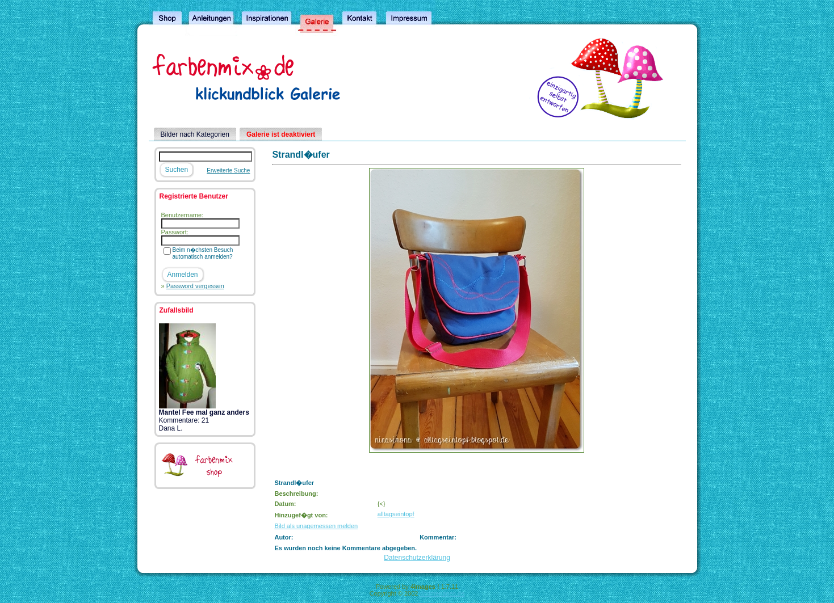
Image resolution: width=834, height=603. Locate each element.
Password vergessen (195, 285)
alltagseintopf (396, 514)
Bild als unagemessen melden (316, 525)
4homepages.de (442, 593)
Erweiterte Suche (228, 170)
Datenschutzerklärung (417, 558)
